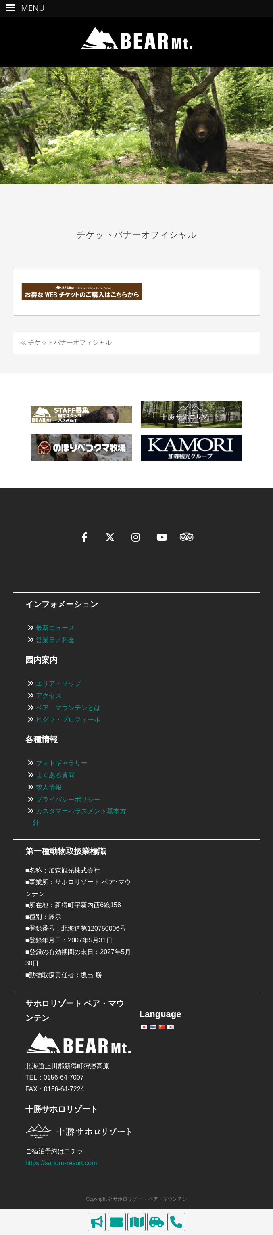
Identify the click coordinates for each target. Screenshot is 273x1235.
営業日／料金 (55, 639)
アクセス (49, 695)
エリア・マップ (58, 683)
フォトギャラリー (62, 763)
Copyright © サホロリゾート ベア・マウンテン (136, 1199)
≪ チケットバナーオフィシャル (66, 342)
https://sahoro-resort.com (61, 1163)
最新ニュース (55, 627)
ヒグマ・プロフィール (68, 719)
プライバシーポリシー (68, 799)
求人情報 (49, 787)
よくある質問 (55, 775)
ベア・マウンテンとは (68, 707)
